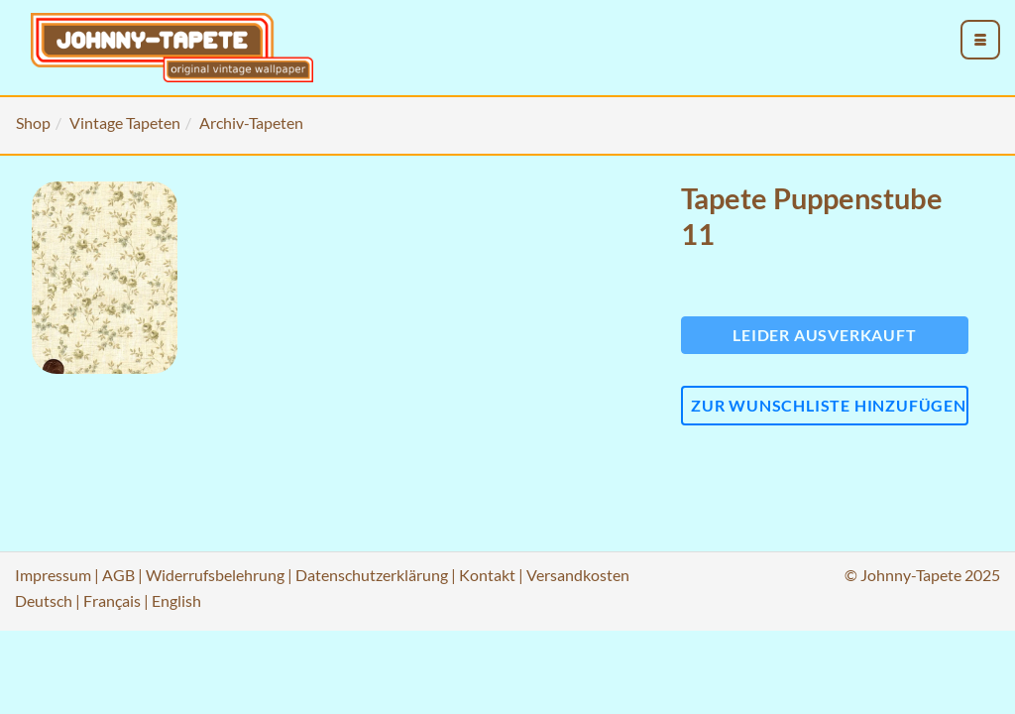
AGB (118, 574)
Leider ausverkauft (824, 334)
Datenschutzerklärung (371, 574)
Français (112, 600)
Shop (33, 122)
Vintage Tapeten (124, 122)
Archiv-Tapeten (251, 122)
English (176, 600)
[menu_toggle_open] (980, 40)
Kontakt (487, 574)
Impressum (53, 574)
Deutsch (43, 600)
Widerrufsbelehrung (215, 574)
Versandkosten (577, 574)
